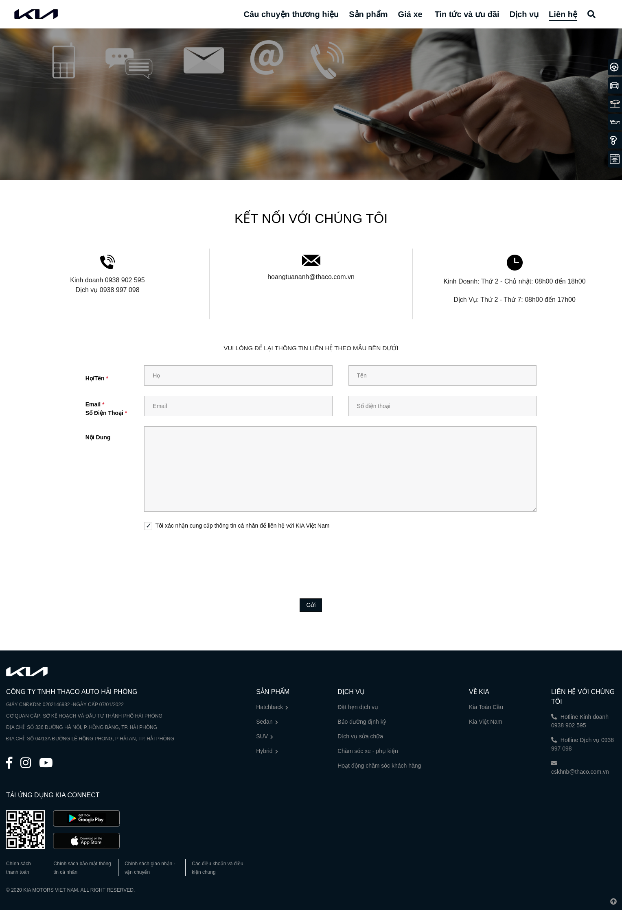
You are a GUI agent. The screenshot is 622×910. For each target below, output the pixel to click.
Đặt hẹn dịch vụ (357, 707)
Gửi (310, 605)
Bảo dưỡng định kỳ (361, 721)
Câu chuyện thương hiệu (291, 14)
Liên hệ (563, 14)
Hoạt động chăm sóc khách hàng (379, 765)
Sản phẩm (368, 14)
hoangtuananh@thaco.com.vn (311, 276)
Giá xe (410, 14)
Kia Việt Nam (485, 721)
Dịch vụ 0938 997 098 (107, 289)
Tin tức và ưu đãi (467, 14)
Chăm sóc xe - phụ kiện (367, 751)
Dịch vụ (524, 14)
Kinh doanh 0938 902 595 (107, 280)
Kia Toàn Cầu (486, 707)
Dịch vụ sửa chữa (360, 736)
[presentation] (311, 558)
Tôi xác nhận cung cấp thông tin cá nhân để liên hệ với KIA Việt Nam (243, 525)
